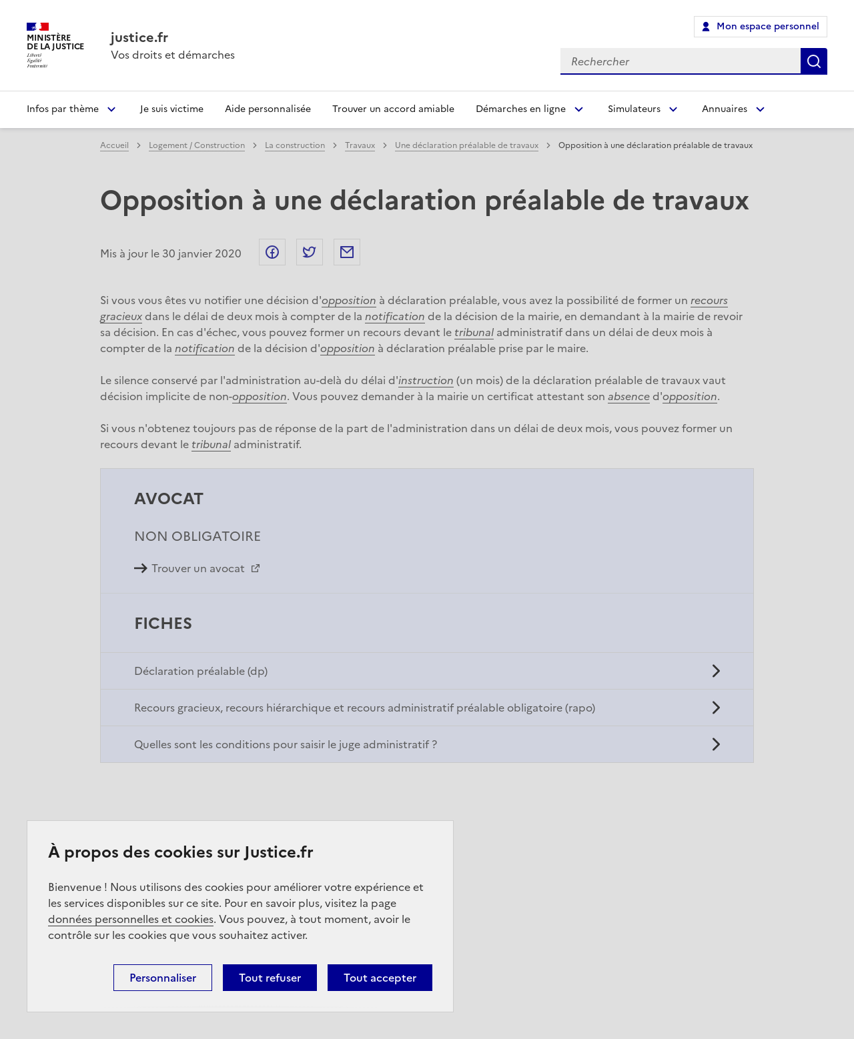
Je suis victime (171, 109)
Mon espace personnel (768, 26)
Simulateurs (634, 109)
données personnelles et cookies (131, 919)
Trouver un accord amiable (393, 109)
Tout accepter (380, 978)
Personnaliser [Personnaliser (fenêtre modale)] (162, 978)
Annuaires (724, 109)
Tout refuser (270, 978)
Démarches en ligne (521, 109)
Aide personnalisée (268, 109)
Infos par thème (63, 109)
